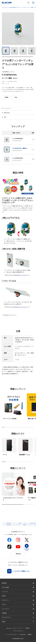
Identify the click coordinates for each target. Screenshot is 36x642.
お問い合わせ (23, 634)
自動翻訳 (30, 634)
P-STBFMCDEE (18, 138)
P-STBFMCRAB (18, 158)
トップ (3, 523)
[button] (18, 592)
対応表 (6, 97)
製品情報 (9, 523)
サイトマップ (20, 628)
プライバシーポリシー (18, 630)
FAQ (16, 97)
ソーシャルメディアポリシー (11, 634)
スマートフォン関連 (16, 523)
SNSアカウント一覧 (10, 628)
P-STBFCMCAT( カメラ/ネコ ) (19, 275)
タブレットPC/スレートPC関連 (19, 524)
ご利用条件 (27, 628)
